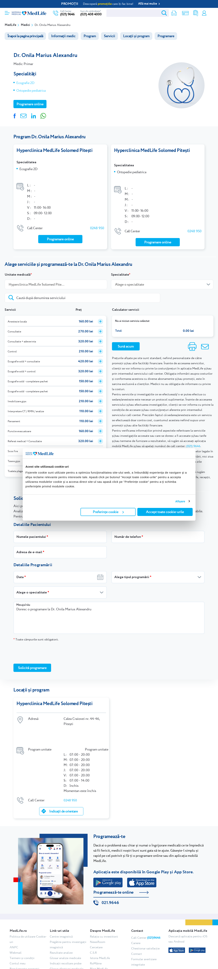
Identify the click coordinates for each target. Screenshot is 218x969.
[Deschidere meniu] (7, 11)
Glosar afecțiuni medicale (66, 937)
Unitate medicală (18, 262)
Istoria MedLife (100, 927)
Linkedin (148, 949)
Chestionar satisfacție (145, 917)
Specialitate (120, 262)
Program (90, 36)
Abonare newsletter (63, 943)
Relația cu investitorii (104, 905)
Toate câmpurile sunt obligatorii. (35, 627)
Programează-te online (113, 860)
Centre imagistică (61, 905)
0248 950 (97, 219)
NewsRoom (97, 910)
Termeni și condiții (22, 927)
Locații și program (136, 36)
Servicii (109, 36)
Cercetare (96, 916)
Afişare (180, 501)
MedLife (10, 25)
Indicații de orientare (63, 779)
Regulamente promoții (24, 937)
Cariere (135, 912)
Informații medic (63, 36)
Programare (165, 36)
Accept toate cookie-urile (165, 512)
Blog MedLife (99, 937)
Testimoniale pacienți (64, 948)
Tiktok (142, 949)
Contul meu (203, 13)
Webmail (16, 921)
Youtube (154, 949)
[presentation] (42, 640)
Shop (181, 13)
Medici (25, 25)
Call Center (145, 906)
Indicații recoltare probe (65, 932)
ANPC (14, 916)
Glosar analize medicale (65, 927)
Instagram (137, 949)
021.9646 (110, 871)
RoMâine (96, 932)
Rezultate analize (193, 13)
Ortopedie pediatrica (31, 90)
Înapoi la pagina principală (25, 36)
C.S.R (93, 921)
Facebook (132, 949)
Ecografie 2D (25, 83)
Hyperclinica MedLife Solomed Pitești (54, 150)
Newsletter (170, 13)
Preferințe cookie (108, 512)
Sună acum (126, 334)
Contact (136, 922)
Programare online (210, 13)
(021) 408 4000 (91, 14)
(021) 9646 (67, 14)
